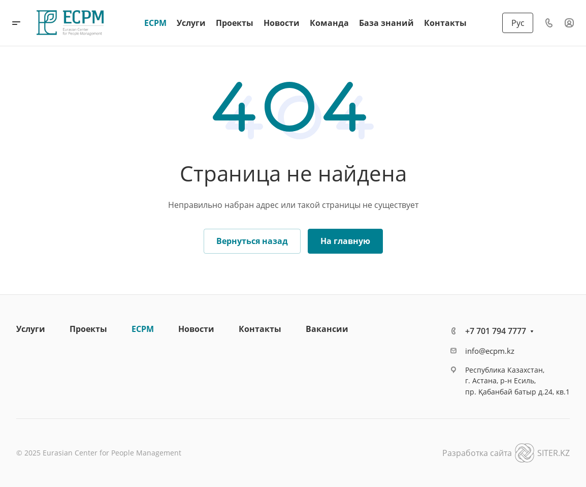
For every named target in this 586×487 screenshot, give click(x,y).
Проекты (88, 328)
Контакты (260, 328)
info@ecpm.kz (489, 351)
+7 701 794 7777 (495, 331)
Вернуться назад (252, 241)
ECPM (143, 328)
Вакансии (327, 328)
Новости (196, 328)
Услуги (30, 328)
